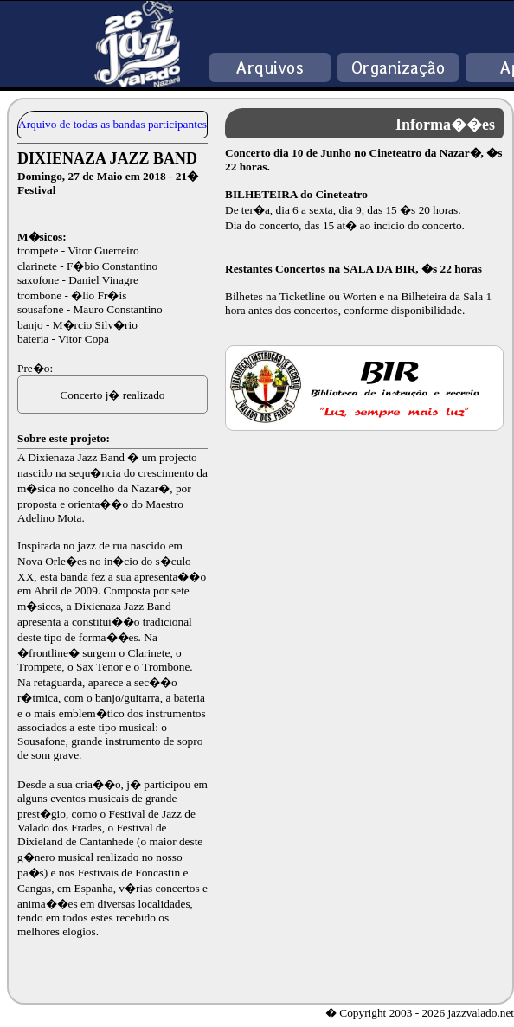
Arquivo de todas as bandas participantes (112, 124)
